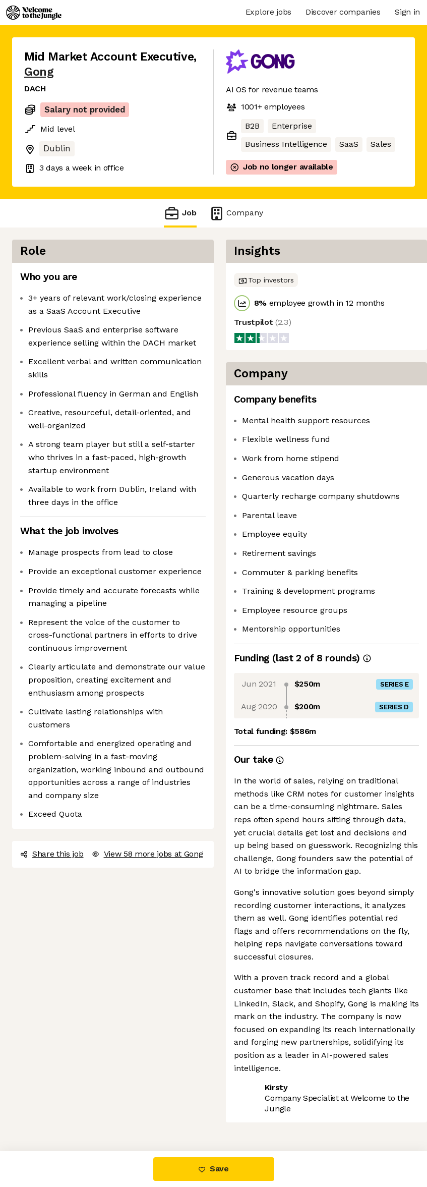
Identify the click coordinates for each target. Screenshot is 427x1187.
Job (180, 213)
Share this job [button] (52, 854)
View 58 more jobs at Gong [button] (147, 854)
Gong (38, 72)
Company (236, 213)
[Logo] (34, 13)
